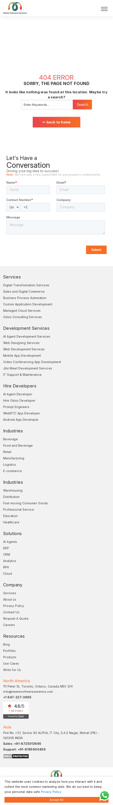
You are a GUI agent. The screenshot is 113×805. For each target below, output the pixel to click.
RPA (6, 567)
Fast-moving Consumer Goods (25, 503)
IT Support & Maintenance (22, 374)
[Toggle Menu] (104, 8)
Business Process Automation (25, 298)
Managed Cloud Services (22, 310)
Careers (9, 625)
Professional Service (18, 509)
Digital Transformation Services (26, 285)
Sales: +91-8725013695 (22, 743)
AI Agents (10, 542)
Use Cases (11, 663)
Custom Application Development (27, 304)
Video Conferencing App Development (32, 362)
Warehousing (13, 490)
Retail (7, 452)
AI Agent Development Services (26, 336)
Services (9, 593)
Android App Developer (20, 419)
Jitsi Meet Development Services (27, 368)
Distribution (11, 497)
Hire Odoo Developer (19, 400)
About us (9, 599)
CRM (6, 554)
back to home (56, 122)
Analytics (9, 561)
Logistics (9, 464)
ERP (6, 548)
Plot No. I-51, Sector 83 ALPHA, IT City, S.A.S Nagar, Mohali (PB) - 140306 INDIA (51, 735)
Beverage (10, 439)
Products (9, 657)
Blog (6, 644)
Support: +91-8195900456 (24, 749)
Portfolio (9, 651)
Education (10, 516)
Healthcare (11, 522)
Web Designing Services (21, 343)
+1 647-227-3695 (17, 697)
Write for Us (12, 670)
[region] (56, 791)
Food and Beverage (18, 445)
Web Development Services (24, 349)
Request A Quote (15, 618)
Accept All (57, 799)
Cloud (7, 573)
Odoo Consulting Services (22, 317)
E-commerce (12, 471)
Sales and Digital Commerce (24, 291)
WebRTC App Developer (21, 413)
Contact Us (11, 612)
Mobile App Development (22, 355)
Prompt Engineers (16, 407)
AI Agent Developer (17, 394)
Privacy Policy (51, 792)
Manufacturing (13, 458)
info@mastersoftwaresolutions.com (28, 691)
